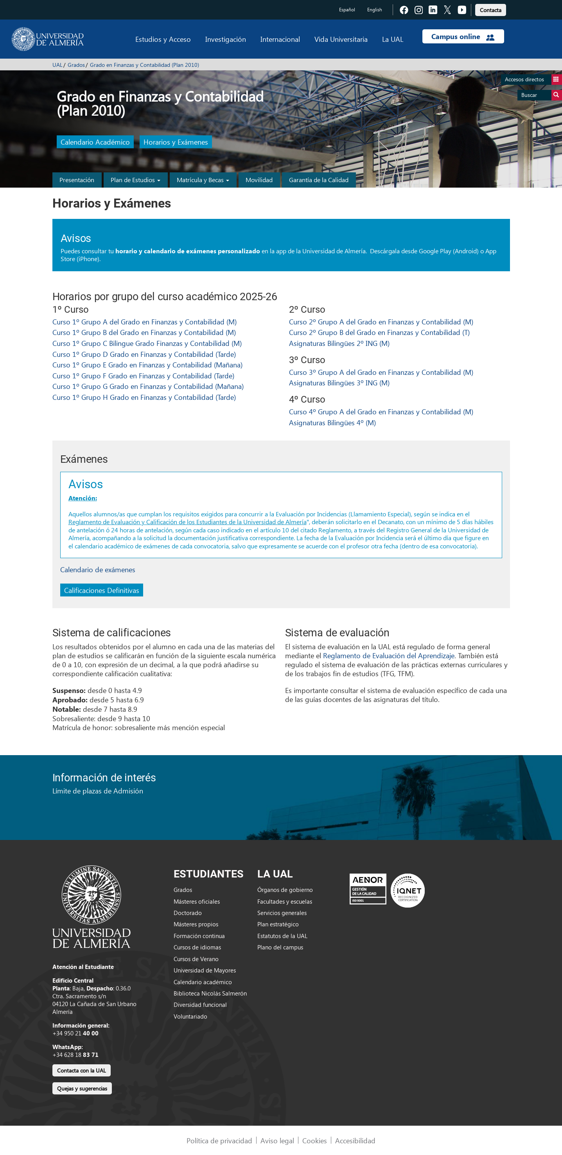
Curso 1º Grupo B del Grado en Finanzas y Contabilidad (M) (144, 332)
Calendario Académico (95, 142)
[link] (490, 9)
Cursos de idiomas (197, 947)
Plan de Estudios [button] (135, 179)
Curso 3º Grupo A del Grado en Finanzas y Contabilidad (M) (381, 372)
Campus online (462, 36)
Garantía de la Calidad (318, 179)
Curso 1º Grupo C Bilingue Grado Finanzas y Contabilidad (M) (147, 343)
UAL (57, 64)
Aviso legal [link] (277, 1140)
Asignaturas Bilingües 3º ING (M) (339, 382)
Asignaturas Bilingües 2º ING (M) (339, 343)
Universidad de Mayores (205, 970)
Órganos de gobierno (285, 890)
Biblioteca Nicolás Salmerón (210, 993)
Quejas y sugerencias (82, 1088)
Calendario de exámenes (97, 569)
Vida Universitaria (341, 39)
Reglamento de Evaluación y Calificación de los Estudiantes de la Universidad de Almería (187, 522)
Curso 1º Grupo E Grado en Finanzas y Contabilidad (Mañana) (147, 364)
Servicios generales (282, 913)
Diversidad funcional (200, 1004)
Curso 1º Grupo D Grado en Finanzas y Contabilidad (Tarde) (144, 354)
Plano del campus (280, 947)
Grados (76, 64)
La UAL (392, 39)
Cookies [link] (314, 1140)
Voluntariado (190, 1016)
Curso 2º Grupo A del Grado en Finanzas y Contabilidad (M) (381, 321)
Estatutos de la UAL (282, 936)
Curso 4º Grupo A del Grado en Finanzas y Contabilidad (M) (381, 411)
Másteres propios (196, 924)
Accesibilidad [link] (355, 1140)
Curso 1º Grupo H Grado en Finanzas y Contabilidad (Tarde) (144, 397)
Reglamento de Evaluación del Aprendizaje (388, 655)
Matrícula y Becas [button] (203, 179)
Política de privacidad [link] (219, 1140)
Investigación (225, 39)
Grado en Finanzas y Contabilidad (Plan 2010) (144, 64)
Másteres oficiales (197, 901)
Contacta (490, 10)
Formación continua (199, 936)
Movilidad (259, 179)
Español (347, 10)
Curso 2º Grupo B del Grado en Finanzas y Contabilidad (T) (379, 332)
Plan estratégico (278, 924)
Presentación (76, 179)
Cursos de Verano (196, 959)
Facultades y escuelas (284, 901)
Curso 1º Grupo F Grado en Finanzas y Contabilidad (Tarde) (143, 375)
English (374, 10)
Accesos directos (533, 79)
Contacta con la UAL (81, 1070)
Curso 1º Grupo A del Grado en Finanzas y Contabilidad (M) (144, 321)
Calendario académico (203, 982)
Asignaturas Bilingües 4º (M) (332, 422)
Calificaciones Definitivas (101, 590)
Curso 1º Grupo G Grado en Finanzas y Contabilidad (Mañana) (148, 386)
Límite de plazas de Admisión (97, 790)
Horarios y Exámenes (176, 142)
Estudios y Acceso (163, 39)
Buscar (541, 95)
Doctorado (188, 913)
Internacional (280, 39)
